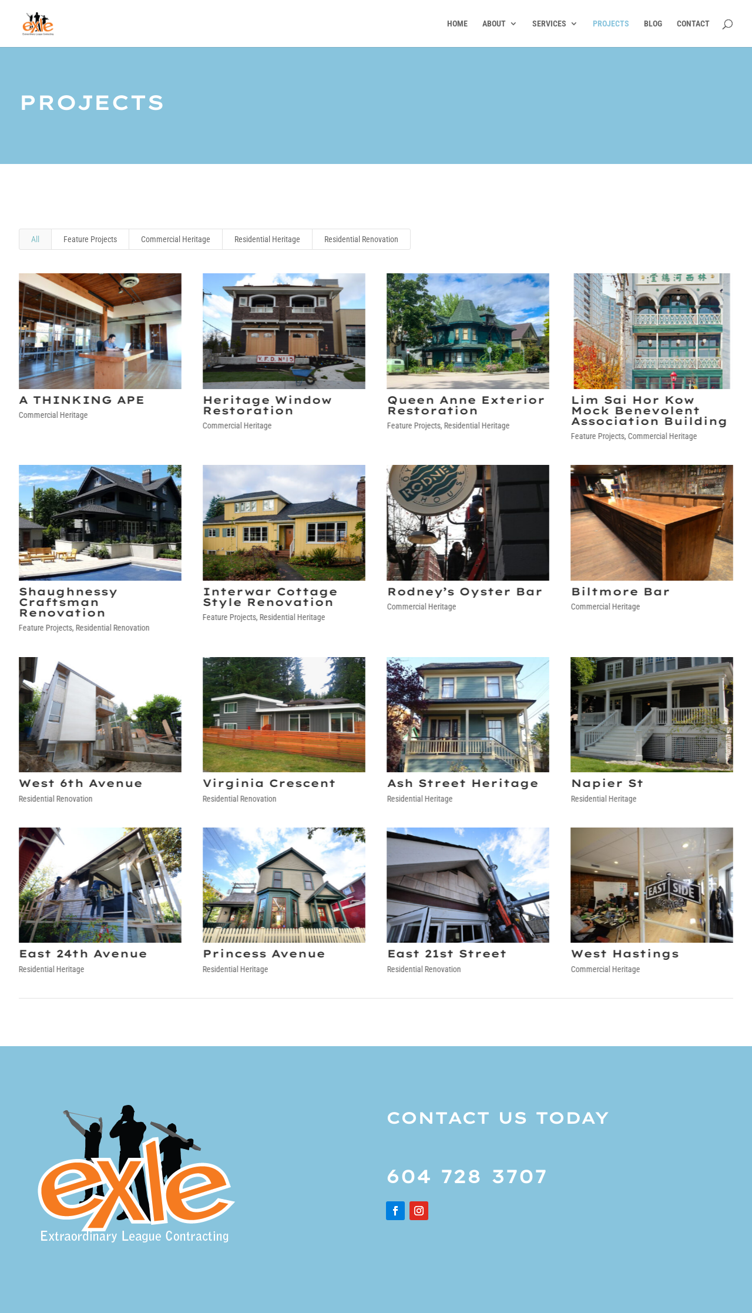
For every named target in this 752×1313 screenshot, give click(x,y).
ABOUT (494, 23)
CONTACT (693, 23)
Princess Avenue (263, 953)
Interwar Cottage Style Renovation (269, 597)
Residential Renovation (361, 239)
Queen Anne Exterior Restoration (465, 405)
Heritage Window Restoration (266, 405)
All (35, 239)
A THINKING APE (81, 400)
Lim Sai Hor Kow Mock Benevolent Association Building (648, 410)
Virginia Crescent (268, 783)
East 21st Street (446, 953)
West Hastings (624, 953)
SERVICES (549, 23)
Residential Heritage (267, 239)
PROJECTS (611, 23)
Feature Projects (90, 239)
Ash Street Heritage (462, 783)
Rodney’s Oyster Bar (464, 591)
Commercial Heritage (175, 239)
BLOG (653, 23)
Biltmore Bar (619, 591)
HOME (457, 23)
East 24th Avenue (82, 953)
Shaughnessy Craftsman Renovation (68, 602)
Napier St (606, 783)
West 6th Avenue (80, 783)
